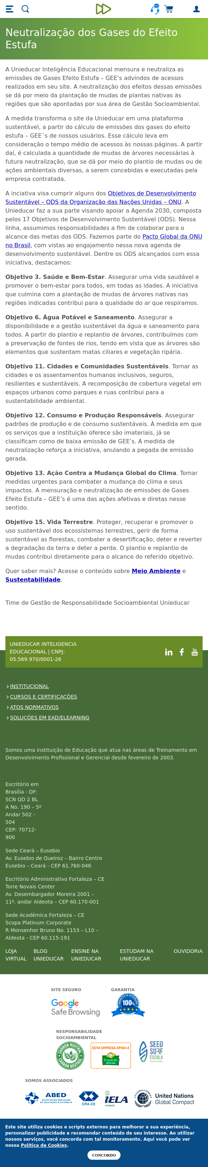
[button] (10, 9)
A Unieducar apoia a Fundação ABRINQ (111, 1055)
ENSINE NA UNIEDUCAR (86, 955)
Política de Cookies (44, 1145)
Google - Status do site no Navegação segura (75, 1007)
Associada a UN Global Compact (165, 1098)
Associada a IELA (117, 1098)
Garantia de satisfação (128, 1006)
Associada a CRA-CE (89, 1098)
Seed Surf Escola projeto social (151, 1055)
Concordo (104, 1155)
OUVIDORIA (188, 951)
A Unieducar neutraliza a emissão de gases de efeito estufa (70, 1055)
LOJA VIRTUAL (16, 955)
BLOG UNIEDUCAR (48, 955)
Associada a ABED (49, 1098)
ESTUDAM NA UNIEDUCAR (136, 955)
